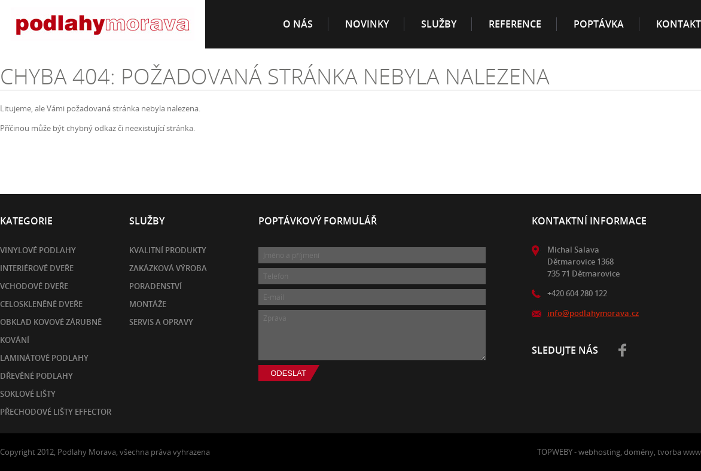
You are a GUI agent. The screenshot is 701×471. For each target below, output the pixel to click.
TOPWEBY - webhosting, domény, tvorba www (619, 451)
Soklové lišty (28, 393)
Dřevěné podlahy (36, 375)
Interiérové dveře (37, 268)
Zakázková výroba (168, 268)
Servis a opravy (161, 322)
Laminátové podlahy (44, 358)
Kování (14, 340)
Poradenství (155, 286)
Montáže (147, 304)
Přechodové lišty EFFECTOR (55, 411)
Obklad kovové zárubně (51, 322)
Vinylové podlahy (38, 250)
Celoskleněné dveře (41, 304)
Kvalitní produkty (167, 250)
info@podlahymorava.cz (593, 313)
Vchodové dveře (34, 286)
